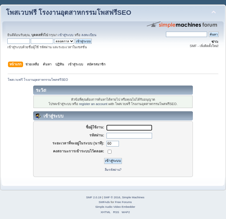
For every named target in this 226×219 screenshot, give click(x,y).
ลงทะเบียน (88, 35)
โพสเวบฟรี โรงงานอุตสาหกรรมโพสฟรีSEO (68, 12)
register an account (93, 104)
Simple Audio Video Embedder (115, 206)
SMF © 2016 (112, 197)
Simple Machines (133, 197)
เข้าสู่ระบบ (65, 35)
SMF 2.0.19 (93, 197)
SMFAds (104, 202)
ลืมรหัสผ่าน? (113, 169)
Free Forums (123, 202)
